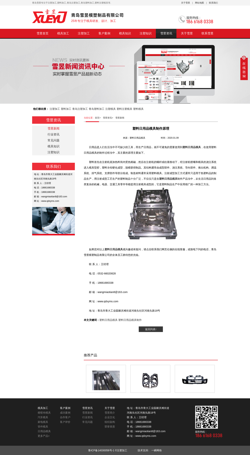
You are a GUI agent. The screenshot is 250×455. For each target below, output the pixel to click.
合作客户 (65, 417)
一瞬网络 (155, 450)
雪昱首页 (42, 33)
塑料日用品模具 (108, 319)
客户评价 (65, 421)
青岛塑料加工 (96, 108)
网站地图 (199, 2)
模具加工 (63, 33)
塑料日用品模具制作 (130, 319)
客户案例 (104, 33)
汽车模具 (43, 417)
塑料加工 (66, 108)
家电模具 (43, 421)
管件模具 (43, 426)
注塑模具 (110, 108)
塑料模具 (138, 108)
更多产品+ (44, 435)
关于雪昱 (185, 2)
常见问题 (53, 140)
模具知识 (125, 33)
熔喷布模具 (44, 412)
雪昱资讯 (166, 33)
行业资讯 (53, 134)
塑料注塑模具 (124, 108)
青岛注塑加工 (80, 108)
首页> (99, 117)
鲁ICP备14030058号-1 (101, 450)
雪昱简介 (110, 412)
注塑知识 (146, 33)
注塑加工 (84, 33)
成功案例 (65, 412)
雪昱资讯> (109, 117)
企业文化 (110, 417)
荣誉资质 (110, 426)
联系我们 (213, 2)
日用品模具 (44, 431)
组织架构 (110, 421)
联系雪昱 (207, 33)
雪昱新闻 (119, 117)
